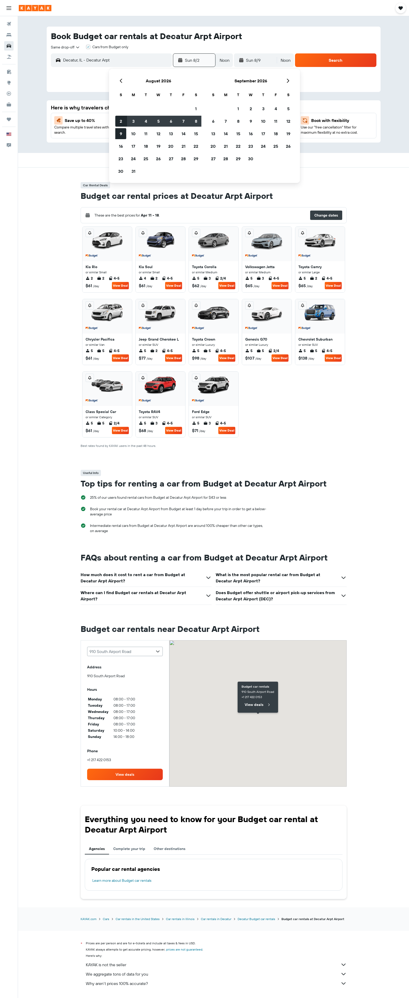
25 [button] (145, 158)
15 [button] (196, 133)
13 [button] (171, 133)
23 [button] (120, 158)
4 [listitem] (142, 278)
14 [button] (183, 133)
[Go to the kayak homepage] (35, 8)
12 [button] (158, 133)
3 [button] (133, 121)
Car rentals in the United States (138, 919)
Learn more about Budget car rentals (121, 880)
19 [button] (158, 146)
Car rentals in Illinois (180, 919)
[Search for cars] (9, 46)
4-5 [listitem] (114, 278)
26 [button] (158, 158)
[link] (125, 774)
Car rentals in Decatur (216, 919)
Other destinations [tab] (169, 848)
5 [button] (158, 121)
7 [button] (183, 121)
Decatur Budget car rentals (256, 919)
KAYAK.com (89, 919)
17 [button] (133, 146)
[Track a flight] (9, 93)
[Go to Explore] (9, 82)
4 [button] (146, 121)
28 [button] (183, 158)
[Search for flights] (9, 24)
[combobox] (65, 47)
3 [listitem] (207, 278)
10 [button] (133, 133)
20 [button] (170, 146)
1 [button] (196, 108)
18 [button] (146, 146)
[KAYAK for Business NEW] (9, 104)
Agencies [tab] (97, 848)
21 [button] (183, 146)
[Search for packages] (9, 57)
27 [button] (171, 158)
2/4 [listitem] (220, 278)
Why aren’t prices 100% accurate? (216, 983)
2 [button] (121, 121)
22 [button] (196, 146)
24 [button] (133, 158)
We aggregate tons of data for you (216, 974)
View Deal (120, 285)
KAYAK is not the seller (216, 965)
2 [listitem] (89, 278)
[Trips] (9, 119)
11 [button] (145, 133)
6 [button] (171, 121)
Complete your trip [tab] (129, 848)
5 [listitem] (195, 278)
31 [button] (133, 171)
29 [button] (196, 158)
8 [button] (196, 121)
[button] (9, 8)
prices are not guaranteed (184, 949)
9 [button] (121, 133)
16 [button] (121, 146)
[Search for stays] (9, 35)
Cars (106, 919)
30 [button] (120, 171)
